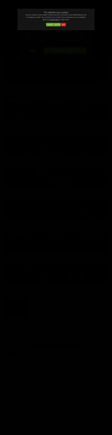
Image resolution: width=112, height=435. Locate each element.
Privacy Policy (54, 20)
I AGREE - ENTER (53, 24)
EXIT (63, 24)
